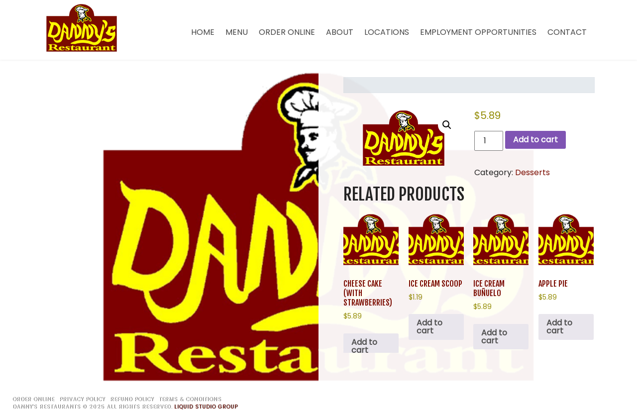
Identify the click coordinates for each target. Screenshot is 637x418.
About (339, 32)
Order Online (287, 32)
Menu (236, 32)
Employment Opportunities (478, 32)
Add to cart (535, 139)
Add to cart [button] (364, 346)
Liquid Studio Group (206, 407)
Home (202, 32)
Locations (386, 32)
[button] (447, 125)
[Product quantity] (488, 141)
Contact (567, 32)
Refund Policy (132, 399)
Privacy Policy (82, 399)
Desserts (532, 172)
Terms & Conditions (190, 399)
